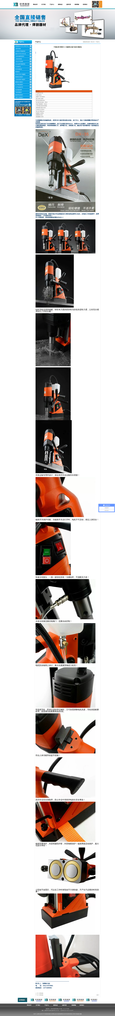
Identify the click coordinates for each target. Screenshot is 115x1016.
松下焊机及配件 (19, 84)
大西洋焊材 (18, 48)
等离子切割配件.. (19, 97)
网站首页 (35, 4)
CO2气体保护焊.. (19, 87)
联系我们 (85, 4)
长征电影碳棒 (18, 89)
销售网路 (77, 4)
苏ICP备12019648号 (69, 1010)
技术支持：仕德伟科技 (60, 1010)
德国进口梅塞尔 (19, 82)
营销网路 (73, 1005)
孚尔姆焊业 (18, 66)
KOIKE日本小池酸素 (20, 74)
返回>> (98, 995)
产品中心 (52, 4)
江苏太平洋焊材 (19, 61)
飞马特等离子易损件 (20, 79)
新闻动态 (60, 4)
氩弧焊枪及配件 (19, 94)
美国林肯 (17, 71)
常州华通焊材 (18, 69)
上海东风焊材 (18, 59)
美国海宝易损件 (19, 77)
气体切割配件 (18, 92)
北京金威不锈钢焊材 (20, 64)
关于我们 (43, 4)
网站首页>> (93, 41)
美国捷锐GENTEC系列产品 (22, 46)
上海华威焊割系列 (19, 56)
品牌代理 (68, 4)
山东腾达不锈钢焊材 (20, 51)
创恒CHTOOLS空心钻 (20, 53)
